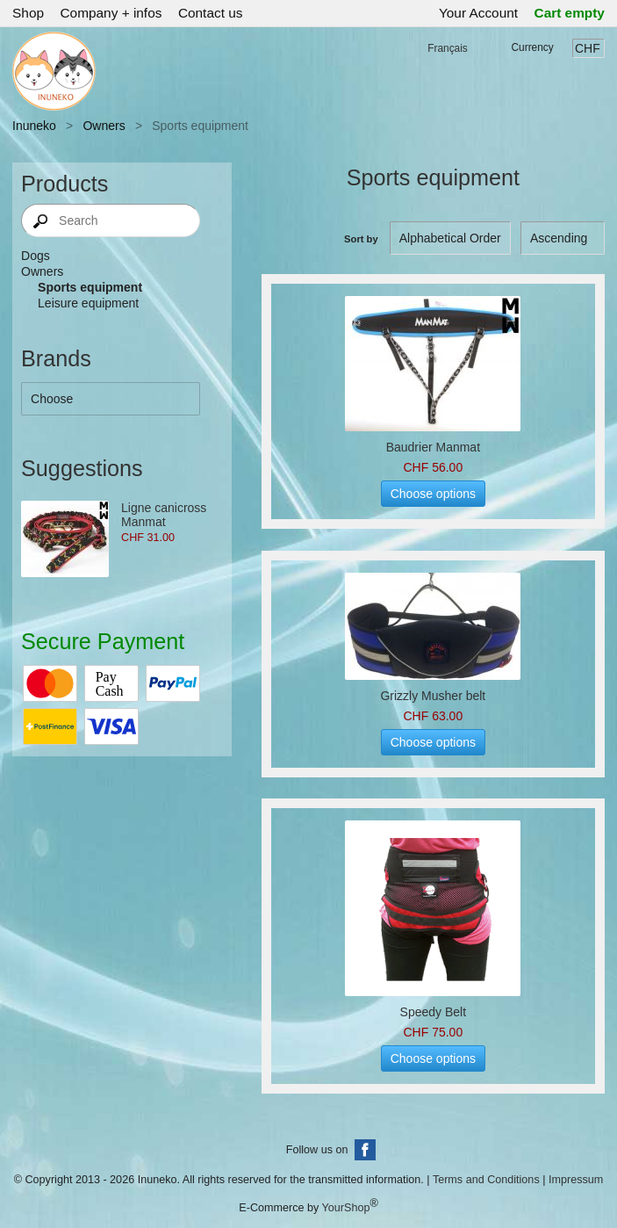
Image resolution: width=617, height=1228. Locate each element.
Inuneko (34, 126)
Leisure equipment (88, 303)
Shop (28, 12)
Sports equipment (90, 287)
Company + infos (110, 12)
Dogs (35, 255)
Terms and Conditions (486, 1180)
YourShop (346, 1209)
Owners (104, 126)
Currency (533, 47)
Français (447, 48)
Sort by (361, 239)
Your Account (478, 12)
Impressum (576, 1180)
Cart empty (569, 12)
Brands (56, 358)
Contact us (210, 12)
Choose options (433, 494)
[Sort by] (562, 238)
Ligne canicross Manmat (163, 515)
